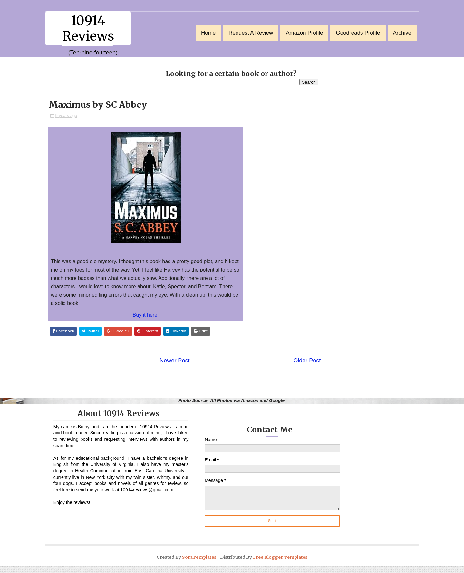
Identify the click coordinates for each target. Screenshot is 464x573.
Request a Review (246, 32)
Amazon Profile (299, 32)
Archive (397, 32)
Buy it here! (150, 317)
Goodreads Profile (353, 32)
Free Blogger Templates (280, 565)
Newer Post (163, 365)
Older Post (295, 365)
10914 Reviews (93, 28)
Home (204, 32)
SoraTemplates (199, 565)
